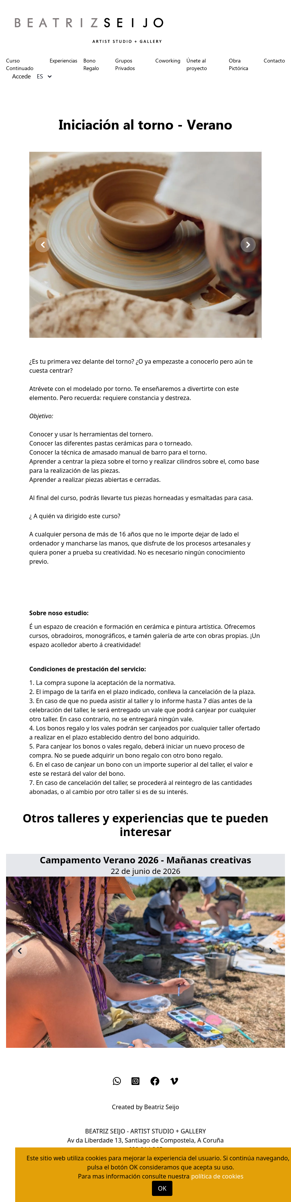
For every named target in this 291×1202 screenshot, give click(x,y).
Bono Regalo (91, 64)
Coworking (167, 60)
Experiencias (63, 60)
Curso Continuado (19, 64)
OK (162, 1188)
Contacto (274, 60)
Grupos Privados (125, 64)
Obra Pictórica (238, 64)
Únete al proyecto (196, 64)
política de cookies (217, 1176)
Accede (21, 76)
